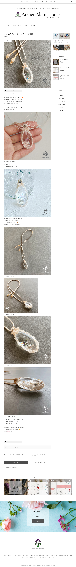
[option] (15, 487)
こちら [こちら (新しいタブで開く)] (8, 431)
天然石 (61, 107)
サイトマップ (52, 1)
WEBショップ (44, 1)
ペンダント (8, 447)
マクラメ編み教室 (35, 1)
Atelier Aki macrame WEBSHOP (38, 521)
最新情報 (61, 110)
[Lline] (13, 91)
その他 (61, 95)
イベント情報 (61, 98)
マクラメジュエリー (24, 1)
